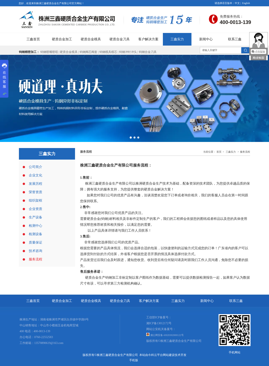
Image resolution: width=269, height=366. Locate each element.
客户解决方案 (149, 301)
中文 (237, 3)
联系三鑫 (236, 301)
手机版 (133, 360)
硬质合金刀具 (120, 301)
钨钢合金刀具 (148, 52)
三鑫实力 (231, 151)
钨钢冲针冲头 (128, 52)
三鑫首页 (33, 301)
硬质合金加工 (62, 301)
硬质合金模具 (69, 52)
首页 (219, 151)
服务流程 (245, 151)
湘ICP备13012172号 (158, 323)
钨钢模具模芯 (108, 52)
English (246, 3)
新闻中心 (207, 301)
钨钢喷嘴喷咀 (49, 52)
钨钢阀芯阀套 (88, 52)
